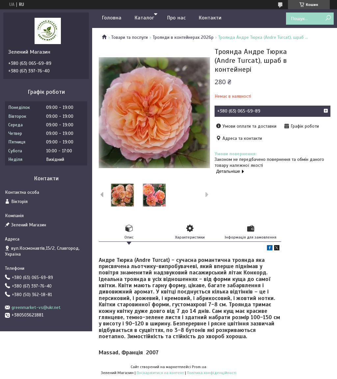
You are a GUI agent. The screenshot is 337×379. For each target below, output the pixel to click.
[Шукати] (328, 18)
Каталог (144, 17)
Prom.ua (199, 367)
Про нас (176, 17)
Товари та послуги (129, 37)
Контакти (210, 17)
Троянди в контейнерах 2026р (183, 37)
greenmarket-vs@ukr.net (36, 307)
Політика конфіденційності (211, 372)
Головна (111, 17)
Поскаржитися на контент (160, 372)
